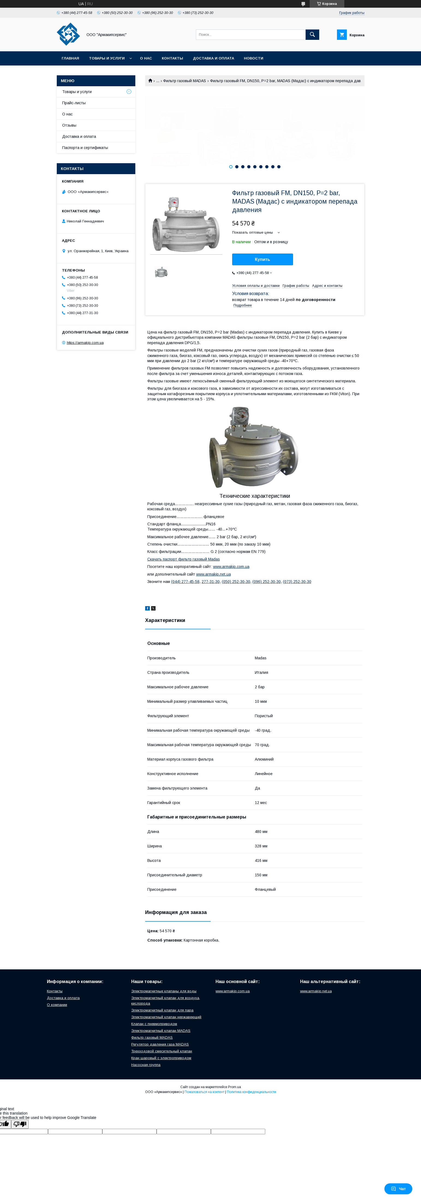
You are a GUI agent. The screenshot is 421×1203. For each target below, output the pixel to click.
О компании (57, 1005)
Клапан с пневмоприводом (154, 1024)
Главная (70, 58)
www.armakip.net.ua (213, 574)
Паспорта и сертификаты (85, 147)
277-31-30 (211, 581)
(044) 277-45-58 (185, 581)
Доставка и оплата (213, 58)
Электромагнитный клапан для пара (162, 1010)
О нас (146, 58)
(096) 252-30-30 (266, 581)
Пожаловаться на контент (204, 1092)
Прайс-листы (74, 103)
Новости (253, 58)
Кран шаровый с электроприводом (161, 1058)
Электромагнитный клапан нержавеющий (166, 1017)
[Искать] (312, 34)
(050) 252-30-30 (236, 581)
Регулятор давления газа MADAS (160, 1044)
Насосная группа (145, 1065)
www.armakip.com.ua (231, 566)
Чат (398, 1188)
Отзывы (69, 125)
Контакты (172, 58)
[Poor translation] (20, 1124)
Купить (262, 259)
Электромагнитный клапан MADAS (160, 1031)
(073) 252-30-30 (297, 581)
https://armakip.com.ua (85, 343)
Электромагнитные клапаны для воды (163, 991)
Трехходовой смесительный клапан (161, 1051)
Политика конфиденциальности (251, 1092)
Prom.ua (234, 1087)
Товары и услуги (107, 58)
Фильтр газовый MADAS (184, 81)
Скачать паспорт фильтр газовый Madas (183, 559)
